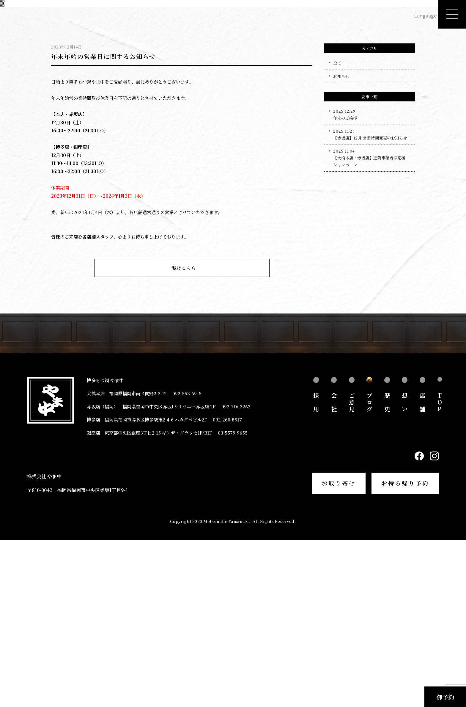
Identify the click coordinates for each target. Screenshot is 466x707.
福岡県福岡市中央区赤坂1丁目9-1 (92, 657)
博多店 (93, 586)
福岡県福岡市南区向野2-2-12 (138, 560)
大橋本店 (96, 560)
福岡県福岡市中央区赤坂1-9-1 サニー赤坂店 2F (169, 573)
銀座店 (93, 599)
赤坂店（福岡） (102, 573)
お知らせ (341, 243)
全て (337, 230)
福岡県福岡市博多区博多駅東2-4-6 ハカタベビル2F (156, 586)
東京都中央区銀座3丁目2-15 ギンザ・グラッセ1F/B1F (158, 599)
